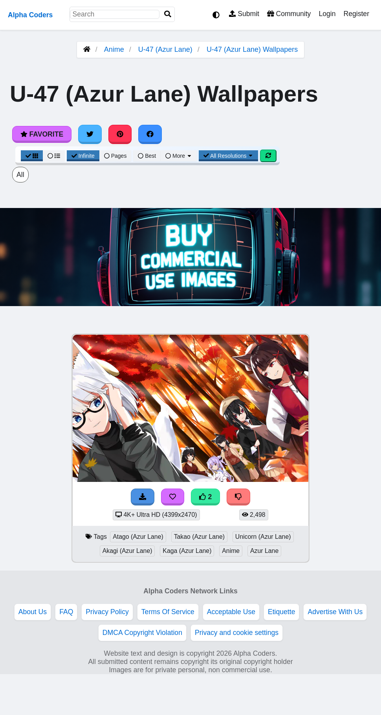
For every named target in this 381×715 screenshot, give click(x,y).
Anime (114, 49)
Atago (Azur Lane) (138, 536)
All (20, 175)
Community (289, 14)
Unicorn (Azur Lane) (263, 536)
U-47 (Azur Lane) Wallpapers (252, 49)
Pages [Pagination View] (115, 156)
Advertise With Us (335, 612)
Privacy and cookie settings (236, 633)
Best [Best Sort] (147, 156)
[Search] (167, 14)
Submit (244, 14)
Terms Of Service (167, 612)
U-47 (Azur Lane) (165, 49)
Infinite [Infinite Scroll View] (83, 156)
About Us (32, 612)
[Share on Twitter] (90, 134)
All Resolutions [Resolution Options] (228, 156)
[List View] (54, 155)
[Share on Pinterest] (120, 134)
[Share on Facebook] (150, 134)
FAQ (66, 612)
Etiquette (281, 612)
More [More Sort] (178, 156)
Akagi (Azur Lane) (127, 550)
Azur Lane (264, 550)
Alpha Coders (30, 15)
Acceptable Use (231, 612)
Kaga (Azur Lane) (187, 550)
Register (356, 14)
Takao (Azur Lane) (199, 536)
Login (327, 14)
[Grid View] (32, 155)
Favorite (41, 134)
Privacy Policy (107, 612)
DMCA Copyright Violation (142, 633)
